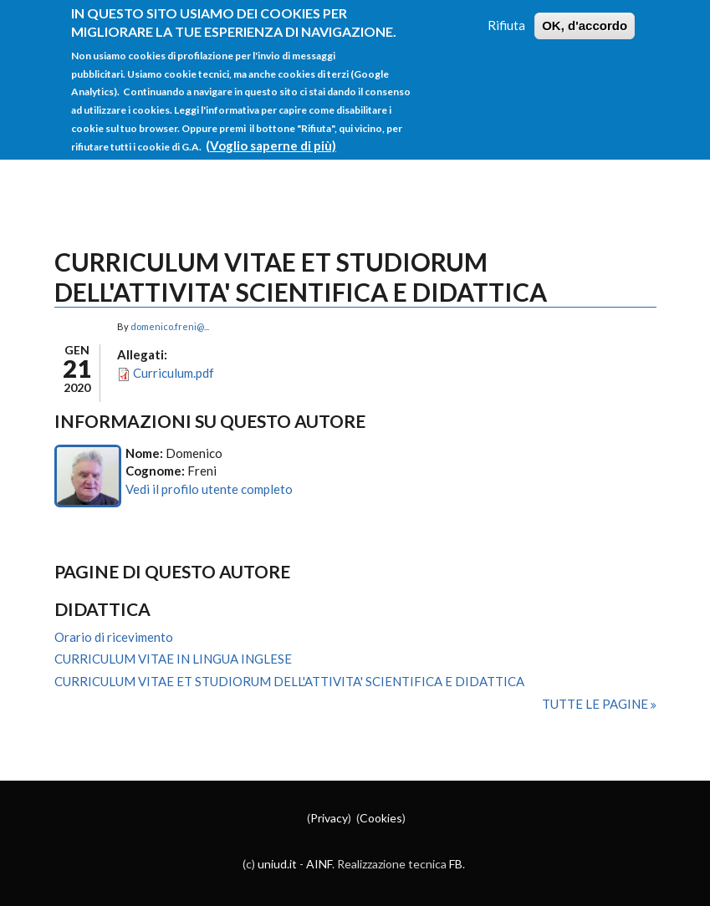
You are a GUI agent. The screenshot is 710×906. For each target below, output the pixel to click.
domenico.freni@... (169, 326)
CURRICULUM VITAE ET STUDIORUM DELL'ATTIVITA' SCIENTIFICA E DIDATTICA (289, 681)
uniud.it (277, 864)
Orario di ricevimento (113, 636)
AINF (319, 864)
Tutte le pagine (596, 703)
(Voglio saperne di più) (271, 135)
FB (455, 864)
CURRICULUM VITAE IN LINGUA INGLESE (173, 658)
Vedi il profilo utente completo (209, 488)
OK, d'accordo (584, 16)
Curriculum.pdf (173, 372)
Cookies (381, 818)
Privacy (329, 818)
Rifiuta (506, 15)
